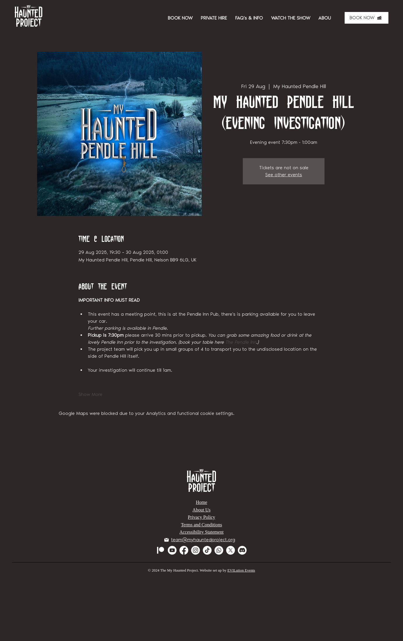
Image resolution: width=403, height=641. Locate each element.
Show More (90, 394)
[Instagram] (195, 550)
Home (201, 502)
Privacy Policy (201, 517)
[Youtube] (172, 550)
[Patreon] (160, 550)
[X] (230, 550)
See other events (283, 174)
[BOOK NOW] (366, 18)
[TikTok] (207, 550)
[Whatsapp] (218, 550)
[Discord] (242, 550)
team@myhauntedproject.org (203, 539)
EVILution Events (241, 570)
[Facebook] (183, 550)
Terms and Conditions (201, 524)
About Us (202, 509)
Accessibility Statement (201, 532)
